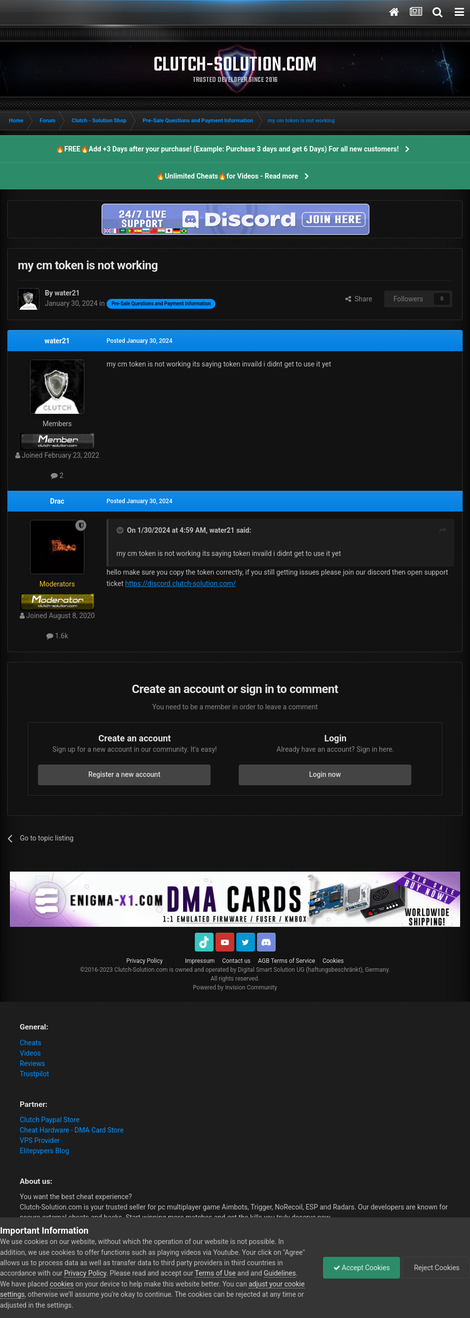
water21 (57, 341)
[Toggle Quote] (120, 530)
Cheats (30, 1043)
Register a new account (124, 774)
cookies (61, 1284)
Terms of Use (215, 1273)
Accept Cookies (361, 1268)
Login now (325, 774)
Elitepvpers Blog (44, 1151)
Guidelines (280, 1273)
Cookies (333, 960)
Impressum (200, 960)
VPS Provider (40, 1140)
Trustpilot (34, 1074)
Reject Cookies (436, 1268)
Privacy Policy (144, 960)
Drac (57, 501)
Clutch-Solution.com (141, 969)
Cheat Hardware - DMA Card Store (72, 1130)
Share (358, 299)
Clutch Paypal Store (49, 1120)
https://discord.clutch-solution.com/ (180, 583)
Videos (30, 1053)
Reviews (32, 1063)
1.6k (57, 636)
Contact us (236, 960)
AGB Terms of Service (286, 960)
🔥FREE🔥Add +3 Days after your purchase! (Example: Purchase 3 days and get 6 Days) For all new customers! (227, 149)
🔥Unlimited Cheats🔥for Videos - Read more (227, 176)
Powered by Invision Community (235, 987)
